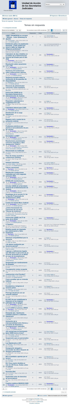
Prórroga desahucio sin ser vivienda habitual (15, 293)
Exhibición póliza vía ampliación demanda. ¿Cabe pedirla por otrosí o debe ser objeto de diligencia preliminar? (17, 46)
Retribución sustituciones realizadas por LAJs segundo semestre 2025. (16, 174)
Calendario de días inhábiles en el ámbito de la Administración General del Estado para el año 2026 (17, 56)
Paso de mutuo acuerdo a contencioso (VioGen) (15, 156)
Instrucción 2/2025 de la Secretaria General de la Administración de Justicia (15, 94)
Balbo (9, 104)
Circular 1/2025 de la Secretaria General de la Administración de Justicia (17, 187)
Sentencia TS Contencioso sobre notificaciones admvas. (16, 71)
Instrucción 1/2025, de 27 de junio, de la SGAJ (15, 218)
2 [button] (53, 30)
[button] (48, 30)
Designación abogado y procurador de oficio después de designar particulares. (17, 349)
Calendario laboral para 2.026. (16, 107)
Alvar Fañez (11, 334)
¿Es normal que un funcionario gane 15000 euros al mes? (16, 332)
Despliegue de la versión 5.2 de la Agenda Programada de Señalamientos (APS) (16, 196)
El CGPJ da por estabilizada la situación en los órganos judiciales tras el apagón (16, 301)
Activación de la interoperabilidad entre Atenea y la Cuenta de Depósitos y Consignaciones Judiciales (17, 324)
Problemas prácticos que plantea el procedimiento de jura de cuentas (17, 127)
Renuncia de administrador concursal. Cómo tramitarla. (15, 86)
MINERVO (10, 82)
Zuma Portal (36, 398)
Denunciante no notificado (15, 151)
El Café (25, 227)
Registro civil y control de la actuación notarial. (15, 120)
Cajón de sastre (11, 242)
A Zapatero (9, 224)
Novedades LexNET (12, 136)
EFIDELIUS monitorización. (15, 181)
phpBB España (40, 401)
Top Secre (11, 169)
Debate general (14, 42)
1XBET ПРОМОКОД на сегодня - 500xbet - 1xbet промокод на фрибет (17, 37)
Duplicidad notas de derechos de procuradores (16, 377)
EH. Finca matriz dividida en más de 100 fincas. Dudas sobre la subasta (17, 364)
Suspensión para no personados (17, 338)
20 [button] (63, 30)
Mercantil (8, 90)
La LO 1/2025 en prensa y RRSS (17, 308)
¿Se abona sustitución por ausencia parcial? (15, 245)
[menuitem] (15, 15)
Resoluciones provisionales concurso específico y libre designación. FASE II (15, 142)
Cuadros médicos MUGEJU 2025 (17, 383)
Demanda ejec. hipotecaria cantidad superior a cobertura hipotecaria (16, 314)
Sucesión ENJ (11, 371)
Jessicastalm (11, 40)
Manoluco (10, 359)
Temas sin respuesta (7, 21)
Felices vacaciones (12, 167)
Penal (8, 153)
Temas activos (18, 21)
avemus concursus (12, 162)
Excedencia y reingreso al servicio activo (15, 287)
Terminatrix (11, 60)
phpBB (30, 399)
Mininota (10, 344)
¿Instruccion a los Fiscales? (15, 274)
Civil (18, 52)
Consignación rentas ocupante (16, 269)
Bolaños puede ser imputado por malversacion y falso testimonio (16, 231)
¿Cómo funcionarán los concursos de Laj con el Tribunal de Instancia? (14, 209)
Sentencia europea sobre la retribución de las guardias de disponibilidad (16, 79)
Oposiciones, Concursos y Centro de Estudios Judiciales (17, 148)
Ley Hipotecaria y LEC (13, 343)
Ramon (10, 282)
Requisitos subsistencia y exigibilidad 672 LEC (15, 101)
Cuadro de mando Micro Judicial (17, 203)
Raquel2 (10, 289)
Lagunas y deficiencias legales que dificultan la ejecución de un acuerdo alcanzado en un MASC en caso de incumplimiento (17, 253)
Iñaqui (9, 116)
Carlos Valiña (11, 164)
